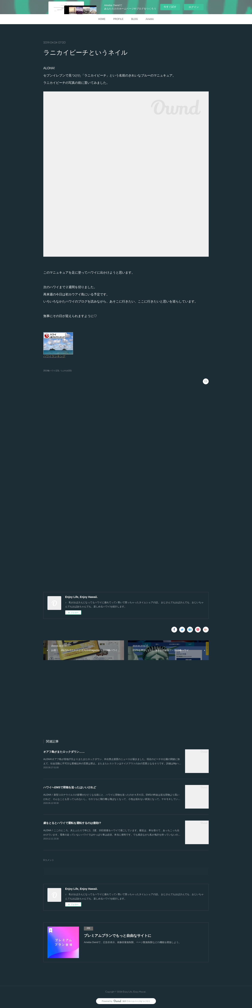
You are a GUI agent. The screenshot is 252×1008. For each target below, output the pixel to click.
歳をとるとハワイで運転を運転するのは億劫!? (72, 822)
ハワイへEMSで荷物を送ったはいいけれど (69, 787)
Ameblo (150, 19)
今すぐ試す (170, 6)
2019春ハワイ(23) (51, 371)
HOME (101, 19)
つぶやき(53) (66, 371)
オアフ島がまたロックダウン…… (64, 751)
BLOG (134, 19)
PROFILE (118, 19)
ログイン (194, 7)
